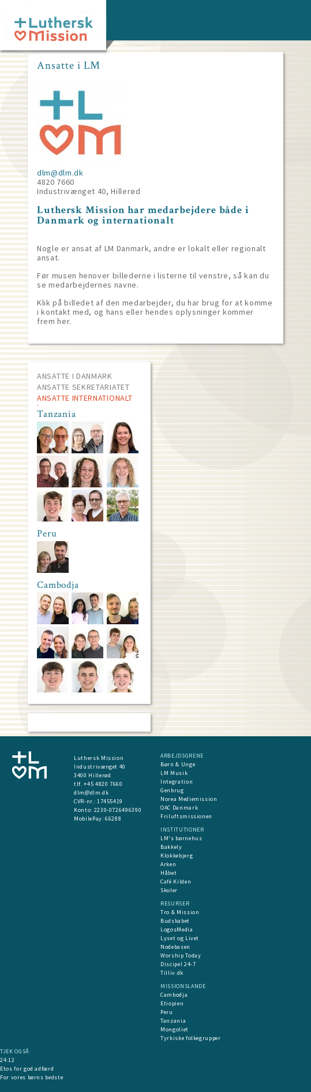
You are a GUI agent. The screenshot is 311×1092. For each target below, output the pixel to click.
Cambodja (174, 994)
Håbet (168, 873)
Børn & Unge (177, 764)
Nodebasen (175, 947)
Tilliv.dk (171, 973)
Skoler (169, 890)
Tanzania (173, 1020)
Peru (166, 1012)
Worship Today (180, 955)
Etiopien (171, 1003)
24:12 (7, 1060)
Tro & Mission (179, 912)
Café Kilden (175, 881)
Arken (168, 864)
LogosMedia (176, 929)
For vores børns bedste (31, 1077)
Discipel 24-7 (178, 964)
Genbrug (172, 790)
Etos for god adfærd (27, 1068)
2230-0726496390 (118, 810)
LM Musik (174, 773)
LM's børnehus (181, 838)
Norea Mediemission (189, 799)
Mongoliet (174, 1029)
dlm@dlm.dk (60, 172)
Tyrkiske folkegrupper (190, 1038)
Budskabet (175, 921)
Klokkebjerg (176, 855)
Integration (176, 781)
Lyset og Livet (179, 938)
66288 (113, 818)
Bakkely (171, 847)
